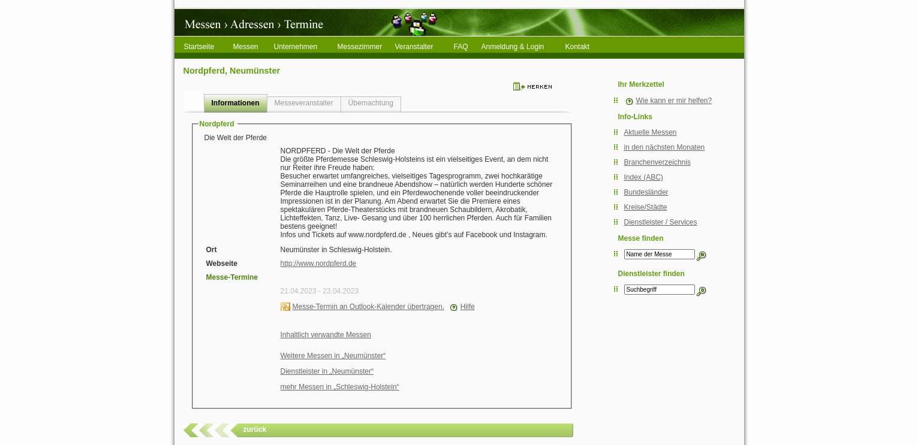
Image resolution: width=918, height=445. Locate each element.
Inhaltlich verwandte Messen (326, 335)
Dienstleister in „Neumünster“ (327, 371)
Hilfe (467, 306)
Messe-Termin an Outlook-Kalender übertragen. (368, 306)
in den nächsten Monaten (664, 147)
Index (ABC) (643, 177)
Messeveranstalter (304, 103)
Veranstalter (414, 47)
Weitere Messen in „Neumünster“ (333, 356)
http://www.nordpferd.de (319, 263)
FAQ (461, 47)
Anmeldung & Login (512, 47)
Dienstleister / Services (660, 222)
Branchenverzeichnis (657, 162)
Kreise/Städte (645, 207)
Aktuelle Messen (650, 132)
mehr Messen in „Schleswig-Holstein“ (340, 387)
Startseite (199, 47)
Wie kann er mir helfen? (674, 100)
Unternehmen (296, 47)
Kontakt (577, 47)
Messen (245, 47)
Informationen (236, 103)
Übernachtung (370, 103)
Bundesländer (646, 192)
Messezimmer (360, 47)
